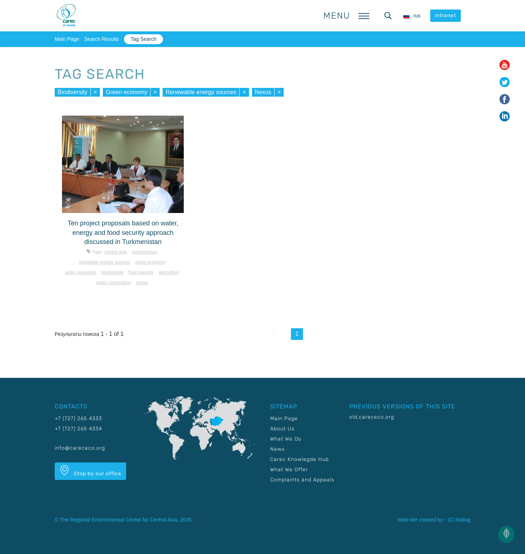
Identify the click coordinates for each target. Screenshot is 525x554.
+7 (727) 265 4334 (78, 429)
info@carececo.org (80, 448)
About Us (282, 429)
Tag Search (143, 39)
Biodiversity (73, 92)
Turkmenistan (144, 252)
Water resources (80, 272)
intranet (445, 15)
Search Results (101, 39)
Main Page (67, 39)
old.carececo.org (371, 417)
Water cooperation (113, 282)
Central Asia (116, 252)
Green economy (126, 92)
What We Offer (289, 469)
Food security (140, 272)
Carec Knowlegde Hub (299, 459)
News (277, 449)
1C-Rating (458, 520)
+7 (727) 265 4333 (78, 418)
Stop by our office (90, 471)
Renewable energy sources (201, 92)
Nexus (263, 92)
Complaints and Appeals (302, 480)
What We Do (286, 439)
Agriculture (169, 272)
